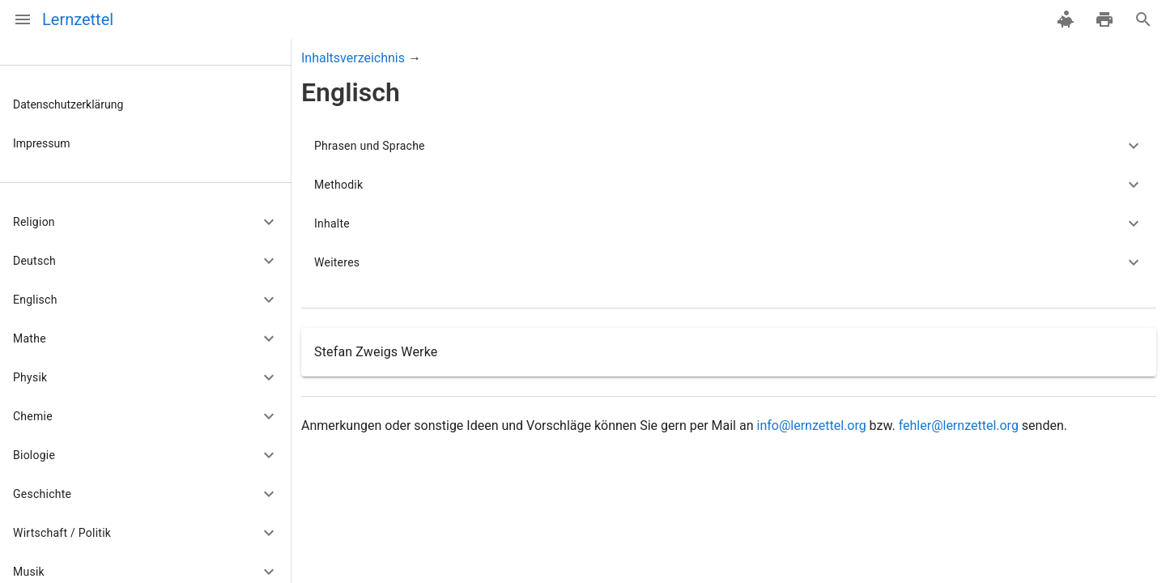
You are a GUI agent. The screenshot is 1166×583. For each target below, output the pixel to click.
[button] (146, 221)
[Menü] (22, 19)
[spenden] (1065, 19)
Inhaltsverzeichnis (353, 58)
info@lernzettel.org (811, 425)
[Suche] (1143, 19)
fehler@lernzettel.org (959, 425)
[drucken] (1104, 19)
